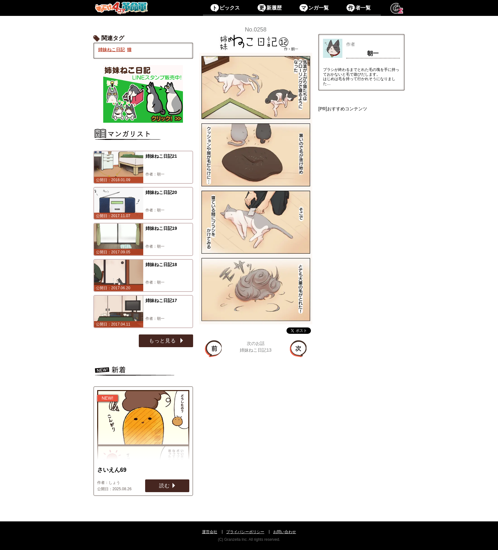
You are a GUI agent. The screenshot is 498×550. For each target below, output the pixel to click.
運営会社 (209, 532)
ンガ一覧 (313, 7)
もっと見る (163, 340)
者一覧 (358, 7)
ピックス (225, 7)
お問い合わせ (284, 532)
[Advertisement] (361, 212)
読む (164, 485)
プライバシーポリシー (245, 532)
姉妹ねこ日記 (111, 49)
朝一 (373, 53)
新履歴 (269, 7)
